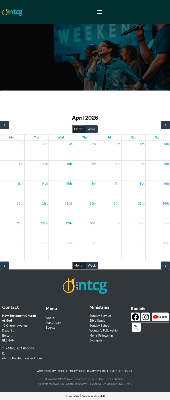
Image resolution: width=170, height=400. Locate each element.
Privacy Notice (72, 396)
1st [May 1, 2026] (118, 223)
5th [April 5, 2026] (166, 144)
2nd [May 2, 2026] (142, 223)
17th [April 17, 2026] (117, 184)
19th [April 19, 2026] (166, 184)
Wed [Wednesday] (61, 137)
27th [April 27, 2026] (20, 223)
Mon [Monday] (12, 137)
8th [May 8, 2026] (118, 243)
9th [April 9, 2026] (93, 164)
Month (78, 129)
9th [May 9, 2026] (142, 243)
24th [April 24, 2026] (117, 203)
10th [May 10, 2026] (166, 243)
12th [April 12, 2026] (166, 164)
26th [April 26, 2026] (165, 203)
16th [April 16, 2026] (93, 184)
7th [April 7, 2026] (45, 164)
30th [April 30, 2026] (92, 223)
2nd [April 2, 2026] (93, 144)
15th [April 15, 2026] (69, 184)
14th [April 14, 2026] (45, 184)
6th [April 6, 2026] (21, 164)
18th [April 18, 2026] (142, 184)
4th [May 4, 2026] (21, 243)
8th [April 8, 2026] (69, 164)
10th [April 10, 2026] (117, 164)
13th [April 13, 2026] (20, 184)
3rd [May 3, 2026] (166, 223)
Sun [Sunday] (157, 137)
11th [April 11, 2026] (142, 164)
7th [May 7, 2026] (94, 243)
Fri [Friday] (109, 137)
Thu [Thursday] (85, 137)
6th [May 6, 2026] (69, 243)
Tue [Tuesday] (36, 137)
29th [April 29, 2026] (69, 223)
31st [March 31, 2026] (45, 144)
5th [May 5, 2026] (45, 243)
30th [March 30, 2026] (20, 144)
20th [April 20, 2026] (20, 203)
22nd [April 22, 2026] (68, 203)
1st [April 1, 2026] (70, 144)
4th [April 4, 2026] (142, 144)
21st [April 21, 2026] (45, 203)
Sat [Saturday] (133, 137)
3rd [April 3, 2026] (118, 144)
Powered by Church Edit (93, 396)
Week (91, 129)
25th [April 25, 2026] (141, 203)
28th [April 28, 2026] (44, 223)
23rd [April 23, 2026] (93, 203)
